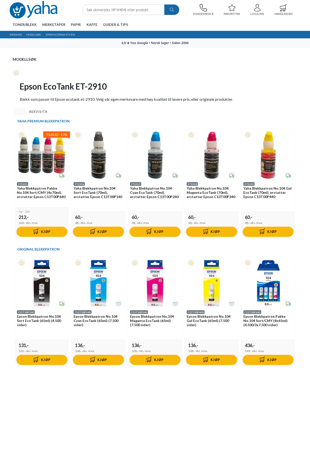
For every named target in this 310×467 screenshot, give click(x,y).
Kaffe (92, 24)
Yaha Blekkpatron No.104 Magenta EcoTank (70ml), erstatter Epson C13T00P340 (211, 192)
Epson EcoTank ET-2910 (60, 34)
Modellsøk (33, 34)
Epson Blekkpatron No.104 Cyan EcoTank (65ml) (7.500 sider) (96, 321)
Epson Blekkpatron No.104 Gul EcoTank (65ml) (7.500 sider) (208, 321)
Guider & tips (115, 24)
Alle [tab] (20, 112)
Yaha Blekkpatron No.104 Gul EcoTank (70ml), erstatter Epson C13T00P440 (267, 192)
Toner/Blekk (24, 24)
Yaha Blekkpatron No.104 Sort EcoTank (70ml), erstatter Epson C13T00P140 (98, 192)
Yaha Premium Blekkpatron (43, 121)
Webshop (16, 34)
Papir (76, 24)
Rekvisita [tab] (38, 112)
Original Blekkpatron (38, 250)
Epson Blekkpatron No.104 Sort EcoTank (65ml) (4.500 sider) (39, 321)
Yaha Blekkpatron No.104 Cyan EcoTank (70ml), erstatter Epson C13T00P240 (154, 192)
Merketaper (53, 24)
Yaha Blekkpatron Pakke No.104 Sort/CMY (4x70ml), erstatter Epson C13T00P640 (41, 192)
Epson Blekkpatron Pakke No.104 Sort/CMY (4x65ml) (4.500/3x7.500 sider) (265, 321)
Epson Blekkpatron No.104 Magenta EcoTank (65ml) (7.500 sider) (152, 321)
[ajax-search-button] (171, 9)
